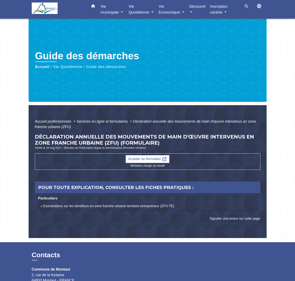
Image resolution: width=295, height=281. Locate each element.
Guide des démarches (106, 67)
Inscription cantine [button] (219, 9)
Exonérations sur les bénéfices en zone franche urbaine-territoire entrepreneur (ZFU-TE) (108, 206)
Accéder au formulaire (147, 159)
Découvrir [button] (197, 6)
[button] (93, 7)
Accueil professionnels (53, 121)
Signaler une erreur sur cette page (235, 218)
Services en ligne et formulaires (103, 121)
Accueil (42, 67)
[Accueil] (58, 9)
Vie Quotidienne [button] (139, 9)
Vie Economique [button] (170, 9)
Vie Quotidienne (67, 67)
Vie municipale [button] (110, 9)
